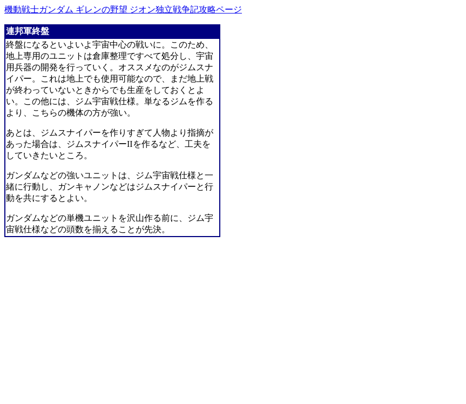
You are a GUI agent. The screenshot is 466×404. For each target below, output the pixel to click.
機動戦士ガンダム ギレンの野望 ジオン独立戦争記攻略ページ (123, 9)
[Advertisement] (95, 324)
